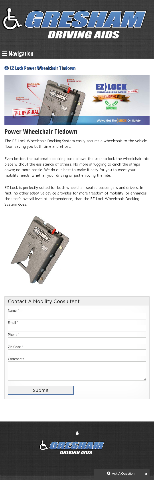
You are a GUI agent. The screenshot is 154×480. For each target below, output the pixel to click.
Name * (13, 310)
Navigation (18, 53)
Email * (13, 322)
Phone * (14, 334)
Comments (16, 359)
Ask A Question (123, 473)
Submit (41, 390)
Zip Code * (15, 347)
